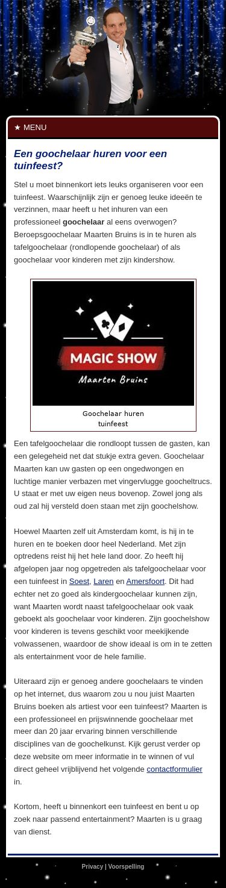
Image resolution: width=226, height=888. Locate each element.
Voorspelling (126, 866)
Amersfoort (146, 581)
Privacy (93, 866)
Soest (79, 581)
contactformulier (174, 769)
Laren (103, 581)
